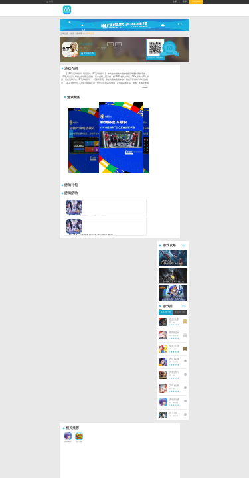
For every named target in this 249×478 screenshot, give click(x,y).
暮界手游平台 (66, 320)
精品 (74, 61)
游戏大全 (106, 301)
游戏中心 (51, 296)
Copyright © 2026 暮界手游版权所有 (76, 325)
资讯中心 (80, 296)
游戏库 (66, 47)
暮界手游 (56, 320)
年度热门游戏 (52, 304)
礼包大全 (106, 304)
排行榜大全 (51, 301)
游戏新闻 (79, 304)
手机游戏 (93, 61)
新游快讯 (79, 312)
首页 (49, 2)
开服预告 (106, 312)
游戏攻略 (79, 301)
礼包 (99, 57)
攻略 (107, 57)
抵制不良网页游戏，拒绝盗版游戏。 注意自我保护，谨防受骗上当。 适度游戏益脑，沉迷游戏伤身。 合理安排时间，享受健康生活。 (104, 333)
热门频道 (107, 296)
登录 (185, 2)
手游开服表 (51, 308)
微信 (154, 312)
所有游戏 (196, 2)
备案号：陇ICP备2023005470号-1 (75, 328)
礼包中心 (50, 312)
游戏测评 (79, 308)
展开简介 (158, 99)
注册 (175, 2)
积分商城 (106, 308)
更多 (197, 83)
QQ (136, 312)
